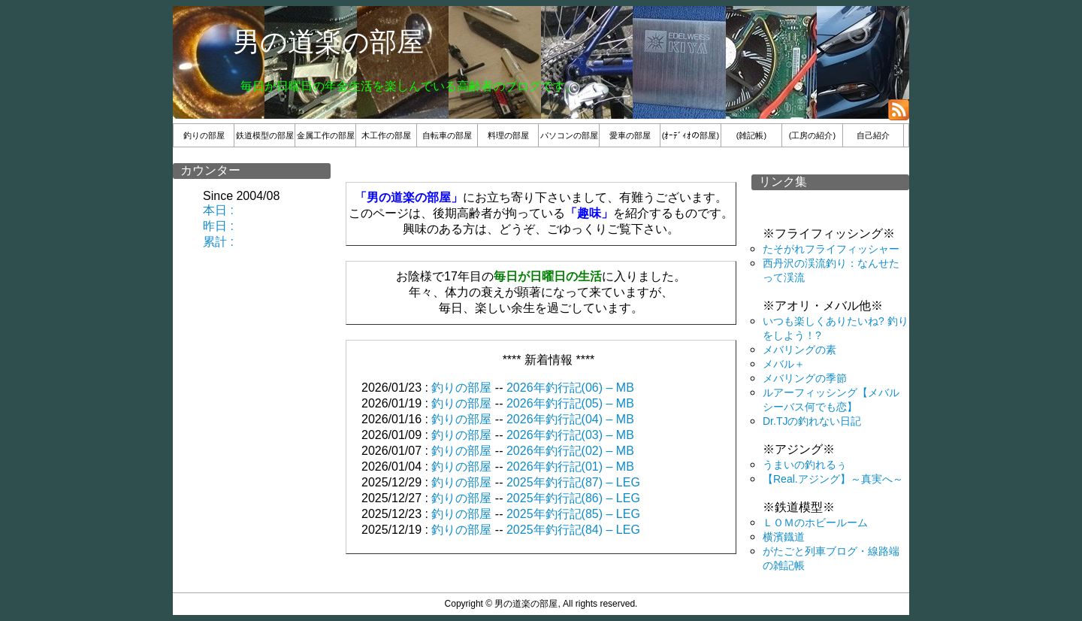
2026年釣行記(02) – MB (570, 450)
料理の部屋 (508, 135)
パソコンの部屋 (569, 135)
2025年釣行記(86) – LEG (573, 498)
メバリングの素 (799, 350)
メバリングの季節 (805, 378)
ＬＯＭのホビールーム (815, 522)
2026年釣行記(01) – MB (570, 466)
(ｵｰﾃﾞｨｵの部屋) (690, 135)
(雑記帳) (751, 135)
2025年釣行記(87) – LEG (573, 482)
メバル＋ (784, 364)
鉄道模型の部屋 (265, 135)
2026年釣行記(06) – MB (570, 387)
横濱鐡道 (784, 537)
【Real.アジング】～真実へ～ (833, 479)
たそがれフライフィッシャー (831, 249)
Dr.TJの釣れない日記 (812, 421)
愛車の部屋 (630, 135)
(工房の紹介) (812, 135)
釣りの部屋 (204, 135)
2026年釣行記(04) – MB (570, 419)
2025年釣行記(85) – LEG (573, 513)
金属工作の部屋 (326, 135)
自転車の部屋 (447, 135)
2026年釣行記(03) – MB (570, 435)
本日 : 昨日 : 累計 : (220, 226)
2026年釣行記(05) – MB (570, 403)
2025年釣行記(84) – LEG (573, 529)
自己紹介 (873, 135)
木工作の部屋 (386, 135)
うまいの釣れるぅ (805, 465)
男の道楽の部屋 (328, 41)
